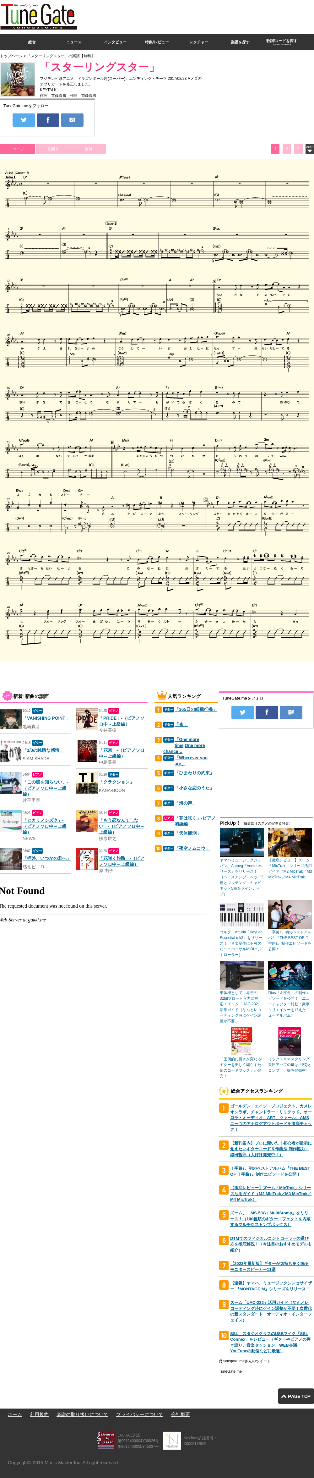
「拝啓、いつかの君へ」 (47, 858)
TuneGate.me (230, 1371)
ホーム (15, 1414)
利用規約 (39, 1414)
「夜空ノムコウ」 (192, 848)
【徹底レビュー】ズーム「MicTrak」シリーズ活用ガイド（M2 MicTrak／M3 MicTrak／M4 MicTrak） (270, 1193)
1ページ (17, 149)
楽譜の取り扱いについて (82, 1414)
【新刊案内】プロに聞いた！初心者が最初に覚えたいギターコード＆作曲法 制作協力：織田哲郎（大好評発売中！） (271, 1149)
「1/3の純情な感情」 (43, 750)
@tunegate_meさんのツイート (245, 1361)
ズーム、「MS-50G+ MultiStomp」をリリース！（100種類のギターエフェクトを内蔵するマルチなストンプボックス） (270, 1219)
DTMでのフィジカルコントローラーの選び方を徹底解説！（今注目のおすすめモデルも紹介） (271, 1244)
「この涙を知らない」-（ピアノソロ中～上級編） (45, 788)
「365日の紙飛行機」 (196, 709)
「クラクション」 (116, 782)
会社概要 (180, 1414)
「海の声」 (186, 803)
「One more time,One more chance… (184, 745)
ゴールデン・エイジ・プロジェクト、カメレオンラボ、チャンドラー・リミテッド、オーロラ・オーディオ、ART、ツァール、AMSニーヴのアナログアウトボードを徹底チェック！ (271, 1118)
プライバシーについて (139, 1414)
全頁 (88, 149)
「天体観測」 (188, 833)
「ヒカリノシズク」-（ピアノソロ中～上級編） (45, 826)
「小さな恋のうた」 (194, 788)
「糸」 (181, 724)
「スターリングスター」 (100, 67)
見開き (53, 149)
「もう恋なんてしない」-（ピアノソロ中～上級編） (121, 826)
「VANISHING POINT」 (46, 718)
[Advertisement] (242, 45)
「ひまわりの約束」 (194, 773)
